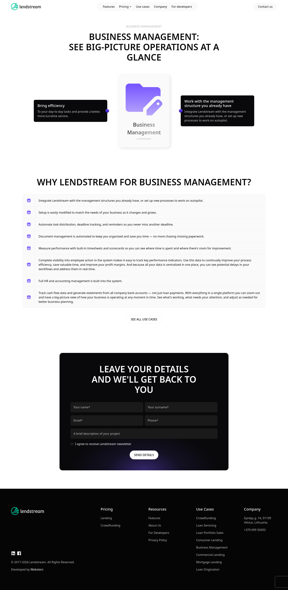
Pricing (125, 7)
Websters (36, 569)
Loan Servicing (206, 525)
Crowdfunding (110, 525)
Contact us (265, 7)
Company (160, 7)
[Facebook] (19, 553)
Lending (106, 518)
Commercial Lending (210, 555)
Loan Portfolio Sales (210, 533)
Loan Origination (207, 569)
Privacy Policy (157, 540)
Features (109, 7)
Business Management (212, 547)
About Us (154, 525)
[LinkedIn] (13, 553)
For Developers (158, 533)
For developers (182, 7)
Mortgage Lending (209, 562)
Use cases (143, 7)
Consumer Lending (209, 540)
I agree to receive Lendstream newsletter (101, 444)
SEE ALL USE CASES (144, 319)
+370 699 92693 (255, 530)
